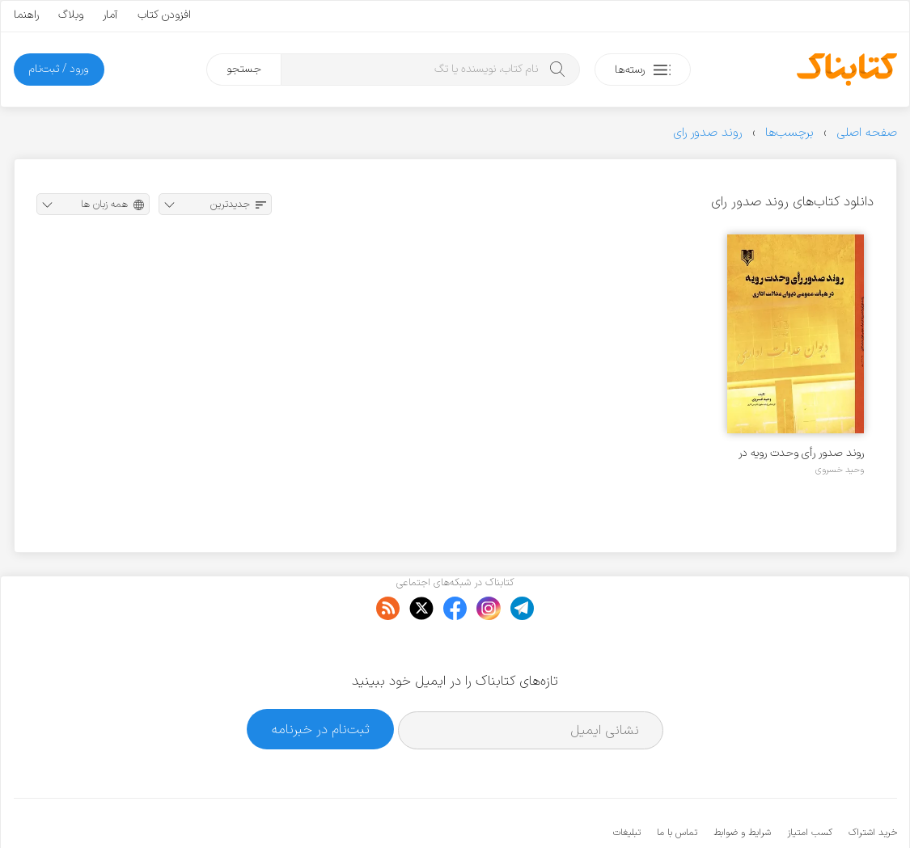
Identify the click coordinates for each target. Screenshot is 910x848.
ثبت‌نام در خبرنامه (321, 679)
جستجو (243, 69)
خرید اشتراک (873, 783)
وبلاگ (70, 14)
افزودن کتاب (164, 14)
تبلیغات (627, 783)
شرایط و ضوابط (742, 783)
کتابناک (811, 808)
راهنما (26, 14)
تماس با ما (677, 783)
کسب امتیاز (809, 783)
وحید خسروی (839, 469)
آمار (110, 14)
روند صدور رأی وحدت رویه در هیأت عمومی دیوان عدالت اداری (801, 453)
